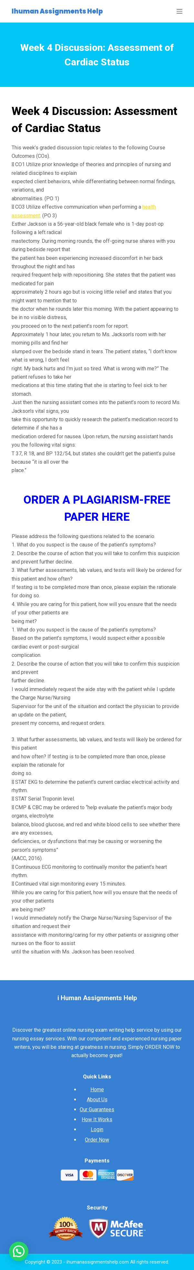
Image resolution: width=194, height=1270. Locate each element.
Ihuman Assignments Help (57, 11)
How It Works (97, 1119)
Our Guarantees (97, 1109)
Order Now (97, 1140)
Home (97, 1089)
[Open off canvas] (179, 11)
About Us (97, 1099)
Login (97, 1129)
